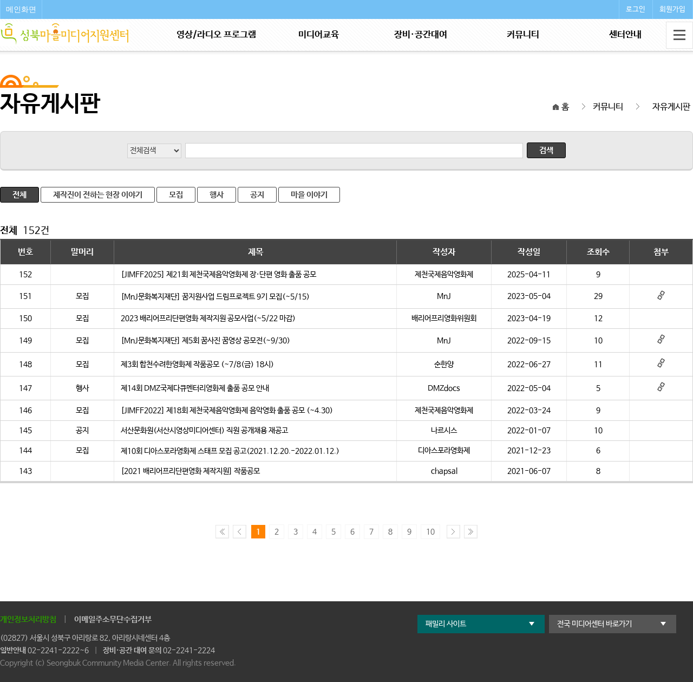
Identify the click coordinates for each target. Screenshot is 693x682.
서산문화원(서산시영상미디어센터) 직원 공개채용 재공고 (204, 430)
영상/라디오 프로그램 (216, 35)
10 (430, 532)
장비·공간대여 (420, 35)
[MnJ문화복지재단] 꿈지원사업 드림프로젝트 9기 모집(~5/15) (215, 297)
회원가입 (672, 9)
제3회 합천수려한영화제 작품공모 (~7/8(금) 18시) (197, 364)
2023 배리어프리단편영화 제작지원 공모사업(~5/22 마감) (208, 318)
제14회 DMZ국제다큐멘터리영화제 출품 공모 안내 (195, 388)
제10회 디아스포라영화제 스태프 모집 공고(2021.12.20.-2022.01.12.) (230, 451)
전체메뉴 (679, 35)
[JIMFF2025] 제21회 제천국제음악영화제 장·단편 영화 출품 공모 (218, 274)
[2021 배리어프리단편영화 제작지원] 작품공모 (190, 471)
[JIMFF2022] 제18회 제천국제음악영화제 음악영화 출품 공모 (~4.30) (227, 410)
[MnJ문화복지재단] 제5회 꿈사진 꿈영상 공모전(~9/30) (205, 340)
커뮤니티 (523, 35)
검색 (546, 150)
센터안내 (625, 35)
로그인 (635, 9)
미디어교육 (318, 35)
